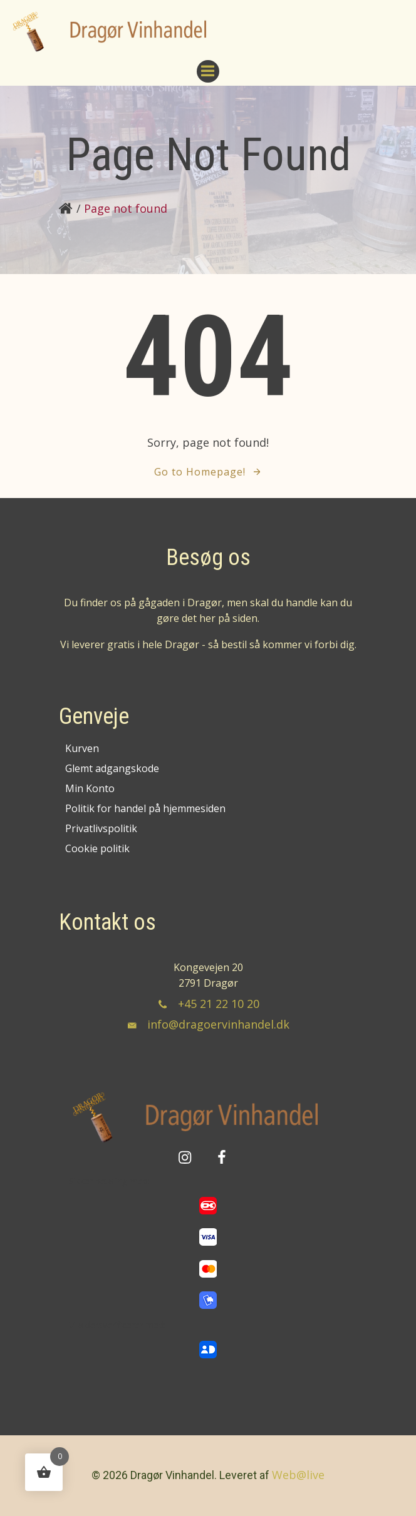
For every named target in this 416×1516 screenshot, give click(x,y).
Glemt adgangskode (112, 768)
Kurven (82, 748)
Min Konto (90, 788)
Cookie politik (97, 848)
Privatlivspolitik (101, 828)
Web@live (298, 1474)
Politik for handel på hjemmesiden (145, 808)
